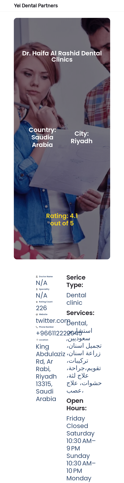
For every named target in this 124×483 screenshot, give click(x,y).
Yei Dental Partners (36, 6)
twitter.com (53, 320)
